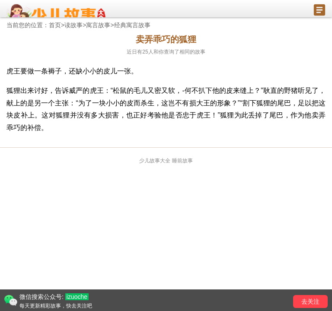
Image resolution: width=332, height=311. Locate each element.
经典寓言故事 (132, 25)
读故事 (73, 25)
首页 (55, 25)
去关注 (310, 301)
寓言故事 (98, 25)
